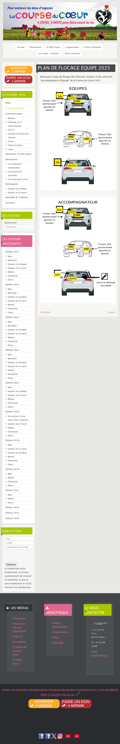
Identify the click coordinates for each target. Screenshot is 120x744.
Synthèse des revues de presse (19, 651)
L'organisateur (72, 47)
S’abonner (11, 564)
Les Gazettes (20, 641)
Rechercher (11, 222)
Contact (6, 689)
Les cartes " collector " (49, 53)
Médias (11, 272)
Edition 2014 (12, 518)
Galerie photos (61, 632)
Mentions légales (39, 689)
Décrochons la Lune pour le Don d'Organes (18, 418)
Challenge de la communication (15, 124)
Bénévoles (12, 260)
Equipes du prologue (17, 188)
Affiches (11, 118)
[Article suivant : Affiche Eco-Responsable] (111, 312)
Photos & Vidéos (15, 145)
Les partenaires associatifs (15, 173)
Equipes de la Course (17, 395)
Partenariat (13, 276)
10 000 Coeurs (53, 47)
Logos (10, 149)
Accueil (21, 47)
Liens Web (58, 642)
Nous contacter (72, 53)
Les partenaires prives (18, 179)
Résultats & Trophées (16, 197)
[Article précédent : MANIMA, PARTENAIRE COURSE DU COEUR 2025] (45, 312)
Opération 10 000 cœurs (18, 154)
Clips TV (18, 636)
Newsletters (20, 618)
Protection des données (62, 689)
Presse (11, 141)
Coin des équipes (14, 108)
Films (56, 637)
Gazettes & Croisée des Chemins (18, 136)
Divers (10, 280)
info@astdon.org (99, 655)
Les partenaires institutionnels (15, 166)
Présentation (35, 47)
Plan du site (68, 695)
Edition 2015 (12, 513)
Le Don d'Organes (92, 47)
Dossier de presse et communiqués (19, 627)
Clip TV (11, 130)
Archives (10, 202)
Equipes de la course (17, 192)
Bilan (8, 103)
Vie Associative (20, 689)
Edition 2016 (12, 507)
